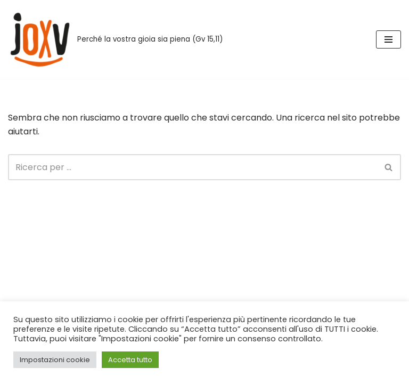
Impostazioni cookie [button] (55, 360)
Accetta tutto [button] (130, 360)
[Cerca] (192, 167)
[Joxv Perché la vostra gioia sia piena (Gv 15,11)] (115, 39)
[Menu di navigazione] (388, 39)
